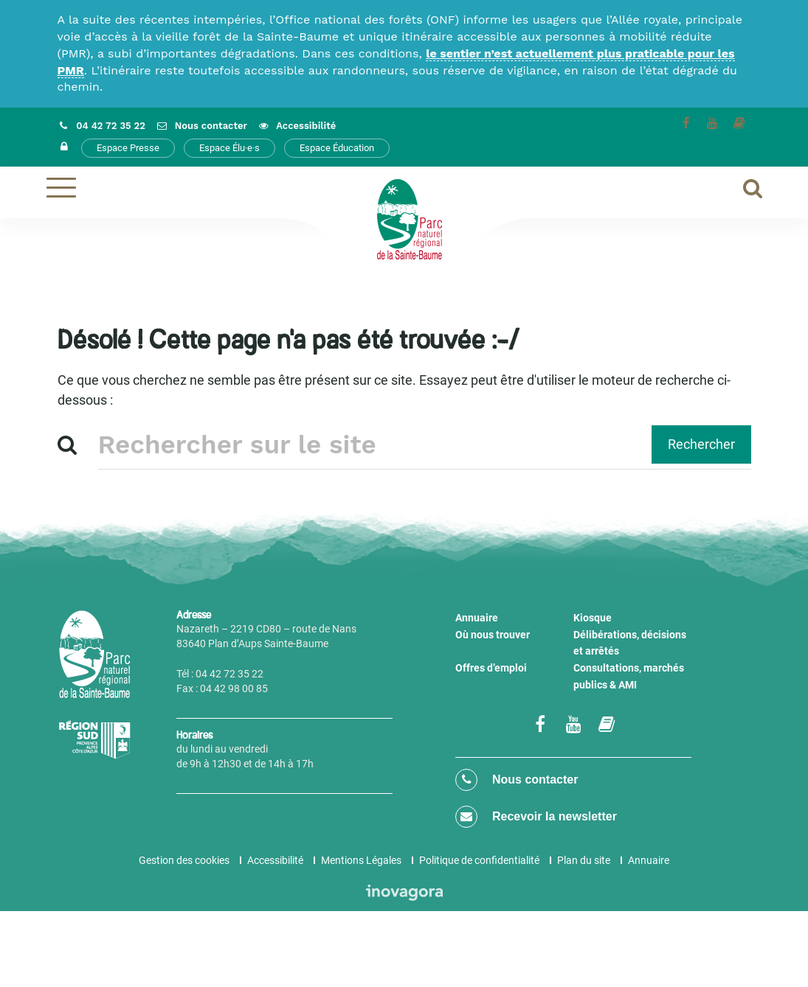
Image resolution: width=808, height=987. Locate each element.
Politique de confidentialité (479, 860)
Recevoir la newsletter (535, 817)
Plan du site (583, 860)
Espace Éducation (337, 147)
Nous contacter (516, 780)
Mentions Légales (361, 860)
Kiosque (592, 618)
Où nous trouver (492, 635)
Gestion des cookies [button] (184, 860)
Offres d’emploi (491, 668)
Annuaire (476, 618)
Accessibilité (275, 860)
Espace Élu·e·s (229, 147)
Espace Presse (128, 147)
